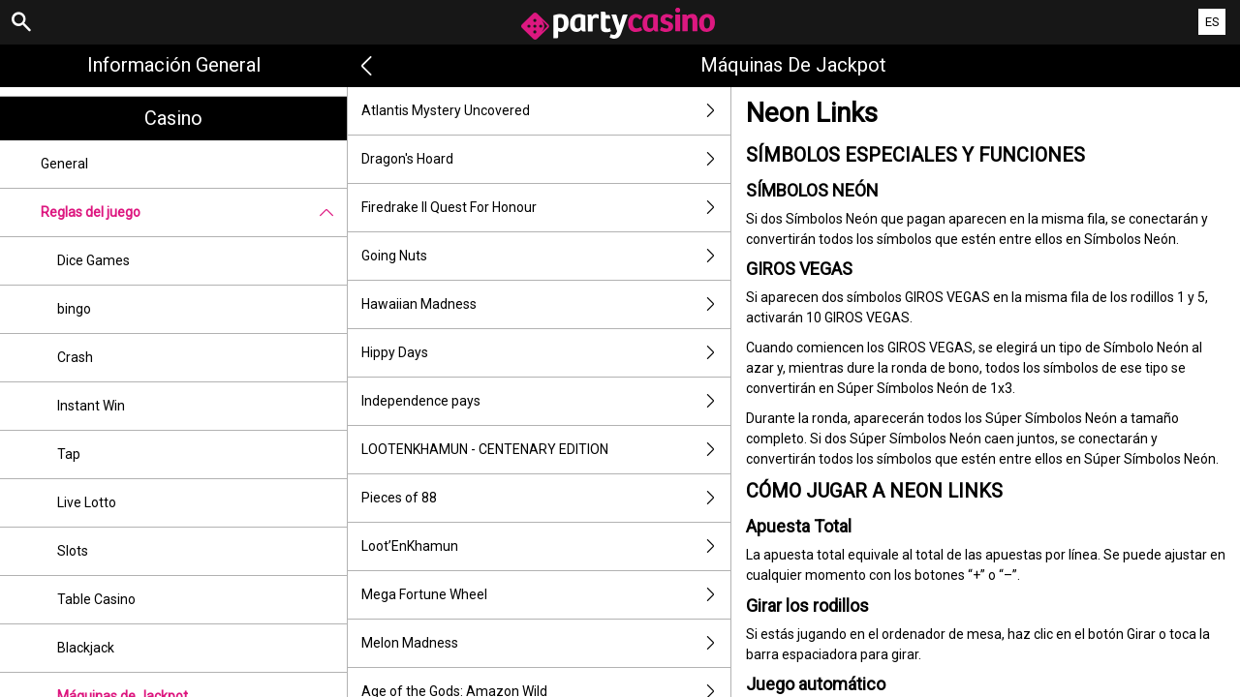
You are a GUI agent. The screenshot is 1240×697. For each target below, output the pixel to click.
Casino (173, 118)
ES (1212, 22)
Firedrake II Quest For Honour (545, 207)
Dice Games (93, 260)
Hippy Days (545, 353)
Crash (75, 357)
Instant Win (91, 405)
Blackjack (85, 647)
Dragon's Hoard (545, 159)
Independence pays (545, 401)
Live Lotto (86, 502)
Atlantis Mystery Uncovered (545, 111)
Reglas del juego (194, 212)
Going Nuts (545, 256)
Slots (72, 551)
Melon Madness (545, 643)
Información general (174, 64)
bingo (74, 309)
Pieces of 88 (545, 498)
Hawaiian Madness (545, 304)
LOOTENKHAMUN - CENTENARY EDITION (545, 449)
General (64, 163)
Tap (68, 454)
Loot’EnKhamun (545, 546)
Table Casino (96, 599)
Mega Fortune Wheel (545, 595)
